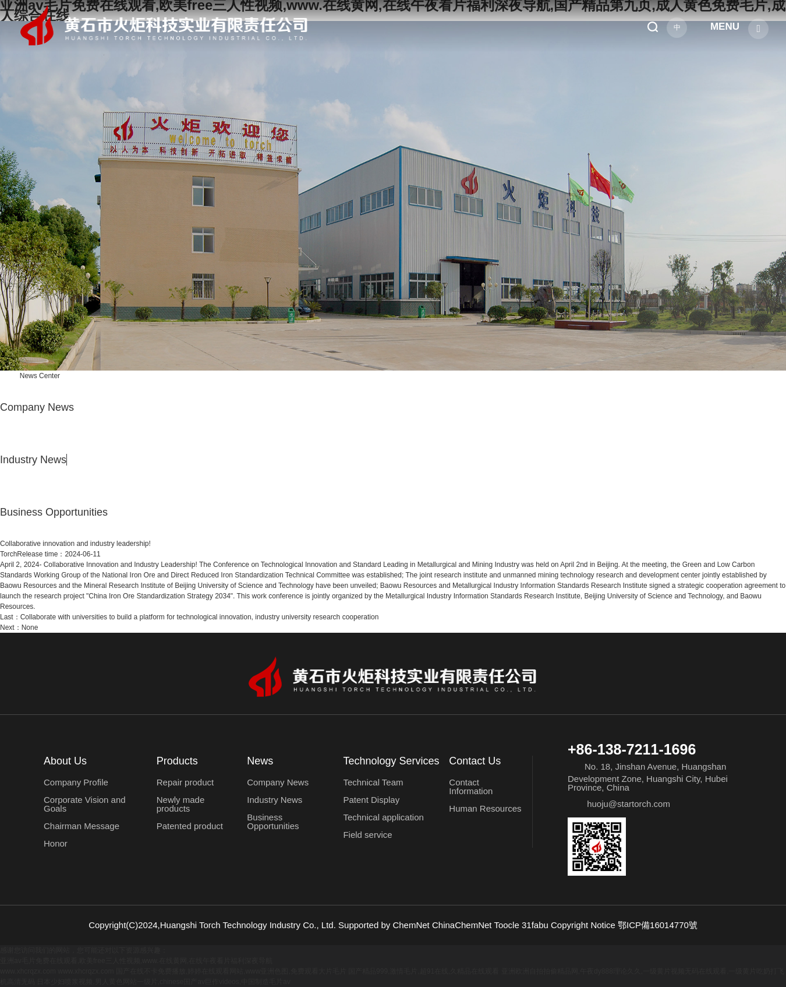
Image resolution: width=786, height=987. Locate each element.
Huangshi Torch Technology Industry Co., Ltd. (248, 925)
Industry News (33, 460)
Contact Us (475, 761)
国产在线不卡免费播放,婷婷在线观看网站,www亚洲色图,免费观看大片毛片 (231, 971)
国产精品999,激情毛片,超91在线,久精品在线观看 (423, 971)
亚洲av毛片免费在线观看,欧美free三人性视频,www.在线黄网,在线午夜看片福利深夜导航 (136, 961)
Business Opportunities (54, 512)
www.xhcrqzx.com (28, 971)
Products (177, 761)
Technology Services (391, 761)
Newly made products (181, 804)
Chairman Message (81, 826)
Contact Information (471, 786)
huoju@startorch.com (628, 804)
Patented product (190, 826)
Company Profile (76, 782)
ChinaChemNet (462, 925)
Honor (56, 843)
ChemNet (410, 925)
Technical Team (373, 782)
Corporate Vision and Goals (85, 804)
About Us (65, 761)
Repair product (185, 782)
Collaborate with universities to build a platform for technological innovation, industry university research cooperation (189, 617)
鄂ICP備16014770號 (658, 925)
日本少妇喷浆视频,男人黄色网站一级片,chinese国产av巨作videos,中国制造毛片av (163, 982)
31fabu (535, 925)
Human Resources (485, 808)
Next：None (19, 627)
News (260, 761)
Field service (367, 835)
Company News (37, 407)
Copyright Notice (583, 925)
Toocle (506, 925)
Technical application (383, 817)
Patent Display (371, 800)
